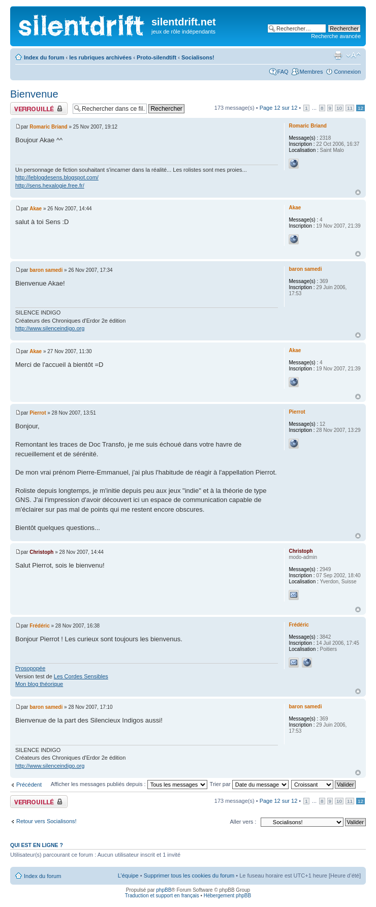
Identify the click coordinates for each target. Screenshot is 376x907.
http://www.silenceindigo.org (49, 328)
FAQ (283, 72)
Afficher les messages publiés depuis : (129, 784)
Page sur (279, 108)
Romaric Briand (48, 127)
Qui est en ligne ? (36, 845)
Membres (311, 72)
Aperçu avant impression (337, 55)
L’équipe (128, 875)
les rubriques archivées (100, 57)
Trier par (249, 784)
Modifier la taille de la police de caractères (353, 55)
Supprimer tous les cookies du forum (189, 875)
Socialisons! (197, 57)
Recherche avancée (336, 36)
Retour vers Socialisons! (46, 821)
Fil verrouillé (39, 108)
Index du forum (44, 57)
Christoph (41, 552)
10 (339, 108)
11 (350, 108)
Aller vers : (243, 822)
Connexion (347, 72)
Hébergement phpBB (227, 895)
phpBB (163, 890)
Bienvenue (34, 94)
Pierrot (37, 413)
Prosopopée (30, 668)
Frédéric (39, 626)
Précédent (29, 784)
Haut (358, 192)
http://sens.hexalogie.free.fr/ (49, 185)
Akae (35, 208)
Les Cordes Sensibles (81, 676)
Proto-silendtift (156, 57)
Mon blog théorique (39, 684)
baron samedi (45, 270)
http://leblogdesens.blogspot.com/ (57, 177)
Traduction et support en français (162, 895)
